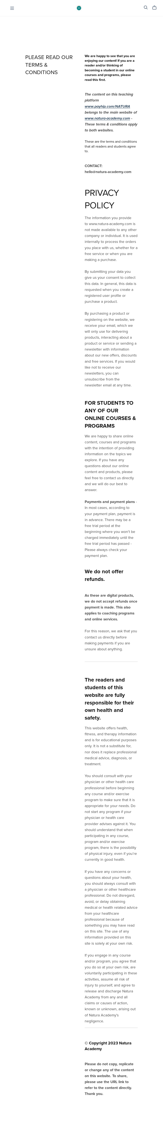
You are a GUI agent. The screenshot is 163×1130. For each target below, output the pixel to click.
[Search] (146, 8)
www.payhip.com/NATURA (107, 106)
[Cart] (156, 8)
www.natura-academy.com (107, 118)
